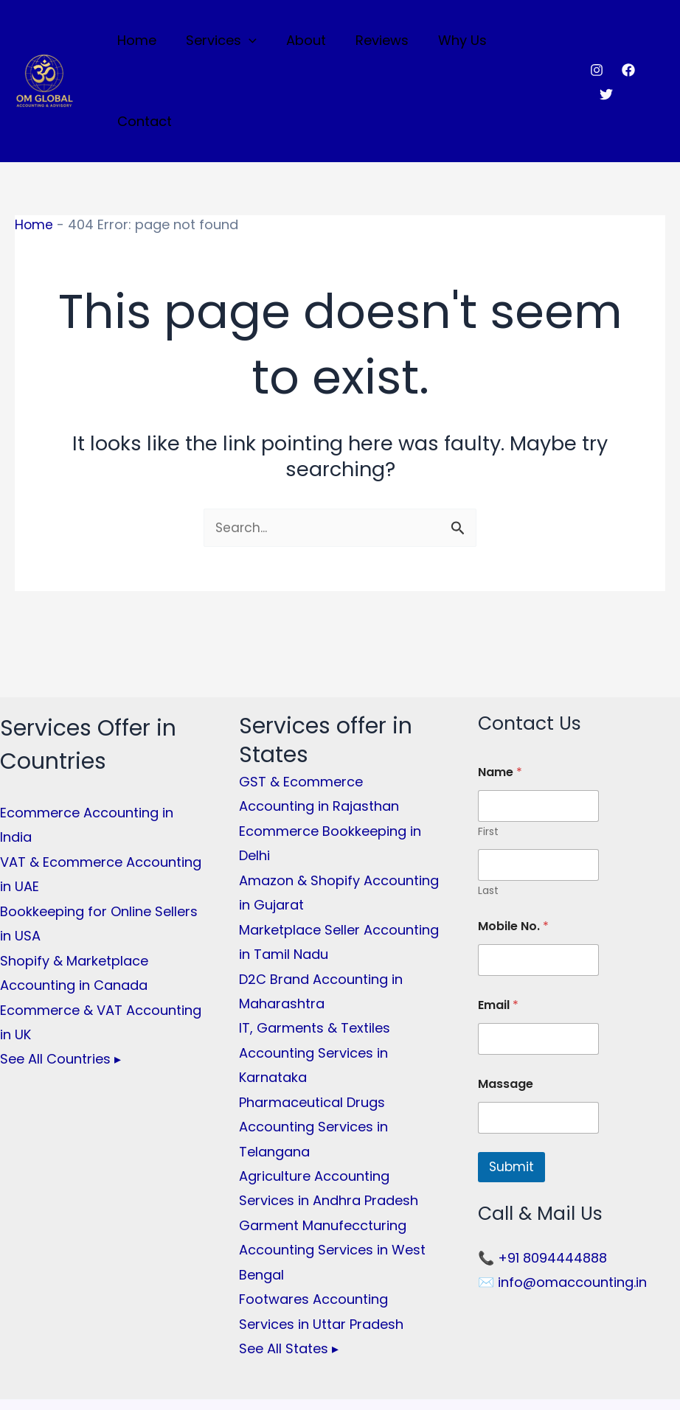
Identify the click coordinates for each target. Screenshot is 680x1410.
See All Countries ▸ (60, 981)
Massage (505, 1006)
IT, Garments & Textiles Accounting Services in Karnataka (314, 975)
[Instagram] (595, 42)
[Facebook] (627, 42)
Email (498, 927)
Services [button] (222, 42)
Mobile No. (513, 848)
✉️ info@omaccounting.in (562, 1205)
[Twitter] (658, 42)
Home (141, 41)
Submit (511, 1088)
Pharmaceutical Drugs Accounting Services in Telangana (313, 1049)
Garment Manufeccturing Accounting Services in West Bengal (332, 1172)
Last (488, 812)
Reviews (377, 41)
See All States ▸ (289, 1270)
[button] (250, 42)
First (488, 753)
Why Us (455, 41)
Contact (533, 41)
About (305, 41)
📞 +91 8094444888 (542, 1180)
